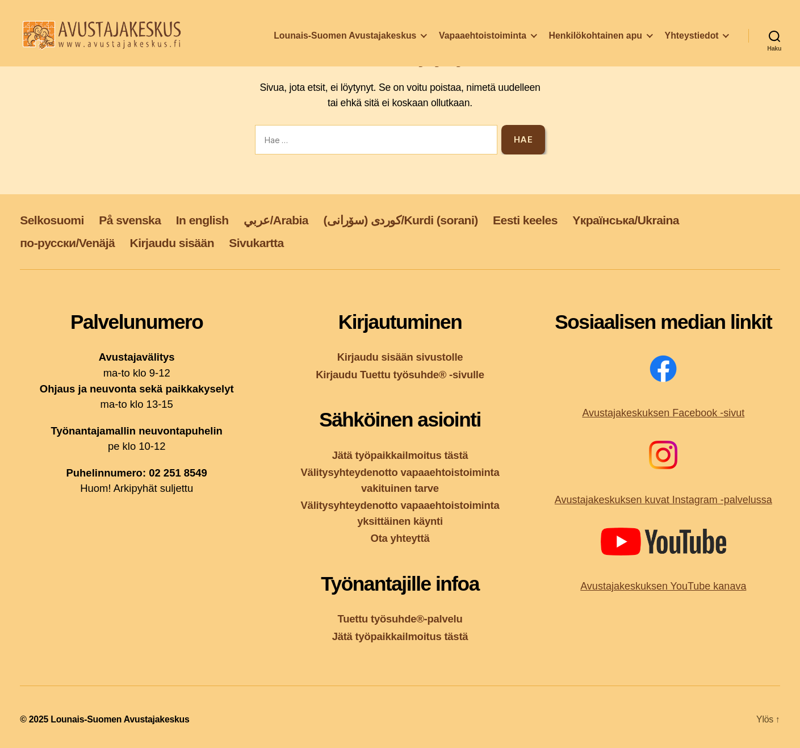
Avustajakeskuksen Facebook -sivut (663, 413)
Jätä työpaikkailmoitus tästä (400, 455)
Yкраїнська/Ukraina (625, 220)
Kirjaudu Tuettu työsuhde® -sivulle (400, 375)
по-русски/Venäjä (67, 242)
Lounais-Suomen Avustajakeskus (345, 42)
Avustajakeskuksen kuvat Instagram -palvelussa (663, 499)
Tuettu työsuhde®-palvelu (400, 619)
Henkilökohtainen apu (595, 42)
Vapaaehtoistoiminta (482, 42)
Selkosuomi (52, 220)
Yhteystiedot (692, 42)
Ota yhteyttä (400, 538)
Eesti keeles (525, 220)
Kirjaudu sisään (172, 242)
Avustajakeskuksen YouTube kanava (663, 586)
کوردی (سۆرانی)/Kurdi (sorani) (400, 220)
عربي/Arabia (276, 220)
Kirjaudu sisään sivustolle (400, 357)
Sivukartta (256, 242)
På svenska (130, 220)
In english (202, 220)
